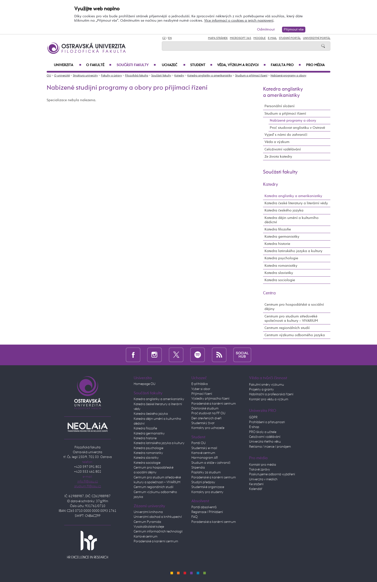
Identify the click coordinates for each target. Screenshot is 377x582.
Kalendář (255, 489)
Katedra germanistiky (281, 236)
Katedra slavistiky (278, 273)
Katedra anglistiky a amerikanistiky (209, 75)
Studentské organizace (207, 487)
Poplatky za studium (206, 472)
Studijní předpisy (203, 482)
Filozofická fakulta (136, 75)
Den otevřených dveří (206, 418)
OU (49, 75)
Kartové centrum (145, 536)
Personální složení (279, 106)
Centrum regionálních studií (287, 328)
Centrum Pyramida (147, 522)
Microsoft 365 (240, 38)
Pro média (315, 65)
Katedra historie (277, 244)
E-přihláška (199, 384)
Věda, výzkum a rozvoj (241, 65)
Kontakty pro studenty (207, 492)
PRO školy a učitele (262, 432)
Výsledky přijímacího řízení (210, 398)
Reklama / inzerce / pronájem (270, 446)
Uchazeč (173, 65)
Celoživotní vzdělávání (282, 149)
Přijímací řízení (201, 394)
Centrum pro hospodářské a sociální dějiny (294, 307)
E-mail (272, 38)
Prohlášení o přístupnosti (267, 422)
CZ (164, 38)
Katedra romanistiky (280, 265)
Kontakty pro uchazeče (207, 428)
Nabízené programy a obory (288, 75)
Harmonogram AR (204, 457)
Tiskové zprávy (259, 469)
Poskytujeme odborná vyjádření (272, 474)
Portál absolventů (204, 507)
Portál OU (198, 443)
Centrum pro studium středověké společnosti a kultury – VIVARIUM (291, 318)
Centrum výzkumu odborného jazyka (294, 335)
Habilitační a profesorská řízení (271, 394)
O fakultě (98, 65)
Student (201, 65)
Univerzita (67, 65)
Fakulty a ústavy (111, 75)
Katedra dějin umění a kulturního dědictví (291, 220)
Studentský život (202, 423)
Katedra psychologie (281, 258)
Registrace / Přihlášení (207, 512)
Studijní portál (290, 38)
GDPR (253, 417)
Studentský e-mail (204, 448)
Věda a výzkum (276, 142)
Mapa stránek (218, 38)
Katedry (179, 75)
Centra (269, 293)
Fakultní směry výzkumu (266, 384)
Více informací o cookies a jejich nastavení (238, 20)
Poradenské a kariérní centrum (156, 541)
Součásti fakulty (136, 65)
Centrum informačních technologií (158, 531)
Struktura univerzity (85, 75)
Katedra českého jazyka (283, 210)
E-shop (254, 427)
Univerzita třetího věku (265, 441)
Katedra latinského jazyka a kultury (293, 251)
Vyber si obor (200, 389)
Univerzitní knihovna (148, 512)
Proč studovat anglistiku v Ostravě (297, 128)
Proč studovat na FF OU (208, 413)
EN (170, 38)
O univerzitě (62, 75)
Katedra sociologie (279, 280)
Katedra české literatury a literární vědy (296, 203)
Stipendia (198, 467)
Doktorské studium (205, 408)
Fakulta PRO (286, 65)
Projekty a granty (261, 389)
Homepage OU (144, 384)
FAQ (194, 517)
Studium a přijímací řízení (251, 75)
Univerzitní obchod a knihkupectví (158, 517)
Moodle (259, 38)
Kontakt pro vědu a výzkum (268, 399)
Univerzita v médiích (263, 479)
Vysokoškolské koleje (149, 526)
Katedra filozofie (277, 229)
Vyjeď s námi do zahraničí (285, 134)
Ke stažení (256, 484)
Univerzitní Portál (316, 38)
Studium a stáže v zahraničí (210, 462)
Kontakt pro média (262, 464)
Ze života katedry (278, 156)
